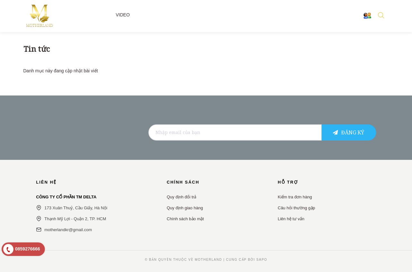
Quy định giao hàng (185, 207)
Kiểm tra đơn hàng (295, 197)
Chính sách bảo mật (185, 218)
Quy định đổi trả (181, 197)
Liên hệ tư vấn (291, 218)
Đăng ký (348, 132)
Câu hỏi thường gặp (296, 207)
